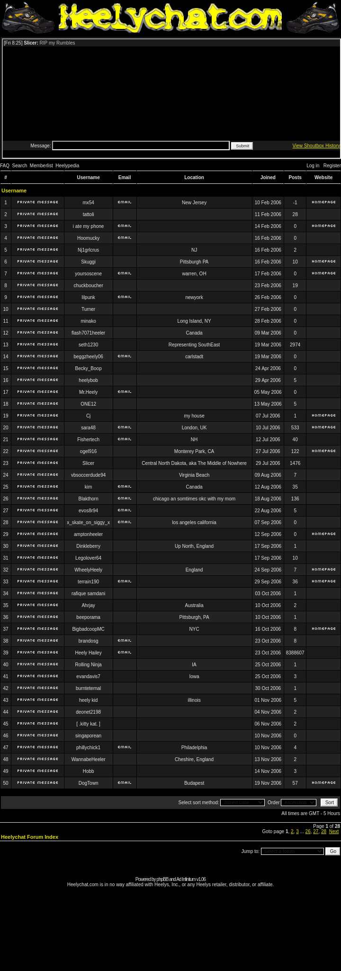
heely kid (88, 700)
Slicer (88, 463)
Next (334, 831)
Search (19, 165)
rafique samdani (88, 593)
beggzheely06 (88, 356)
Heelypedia (67, 165)
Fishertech (88, 439)
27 (315, 831)
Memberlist (41, 165)
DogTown (89, 783)
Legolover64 (88, 558)
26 (308, 831)
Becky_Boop (88, 368)
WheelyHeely (88, 569)
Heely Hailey (88, 652)
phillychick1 (88, 747)
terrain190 (88, 581)
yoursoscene (88, 273)
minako (88, 321)
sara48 (88, 427)
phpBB (162, 879)
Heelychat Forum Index (29, 837)
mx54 (88, 202)
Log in (312, 165)
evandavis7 (88, 676)
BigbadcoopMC (88, 629)
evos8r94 (88, 510)
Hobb (88, 771)
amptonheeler (88, 534)
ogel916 (88, 451)
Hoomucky (88, 238)
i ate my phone (88, 226)
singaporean (88, 735)
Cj (88, 415)
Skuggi (88, 261)
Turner (88, 309)
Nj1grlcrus (88, 250)
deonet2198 (88, 712)
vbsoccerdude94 (88, 475)
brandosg (89, 641)
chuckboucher (88, 285)
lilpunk (88, 297)
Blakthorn (89, 498)
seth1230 (88, 344)
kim (88, 487)
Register (332, 165)
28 (323, 831)
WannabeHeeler (89, 759)
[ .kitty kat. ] (88, 723)
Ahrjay (88, 605)
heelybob (88, 380)
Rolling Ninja (88, 664)
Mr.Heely (88, 392)
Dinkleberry (88, 546)
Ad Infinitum (186, 879)
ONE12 (88, 404)
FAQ (4, 165)
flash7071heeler (88, 333)
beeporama (88, 617)
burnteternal (88, 688)
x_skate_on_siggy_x (88, 522)
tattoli (88, 214)
